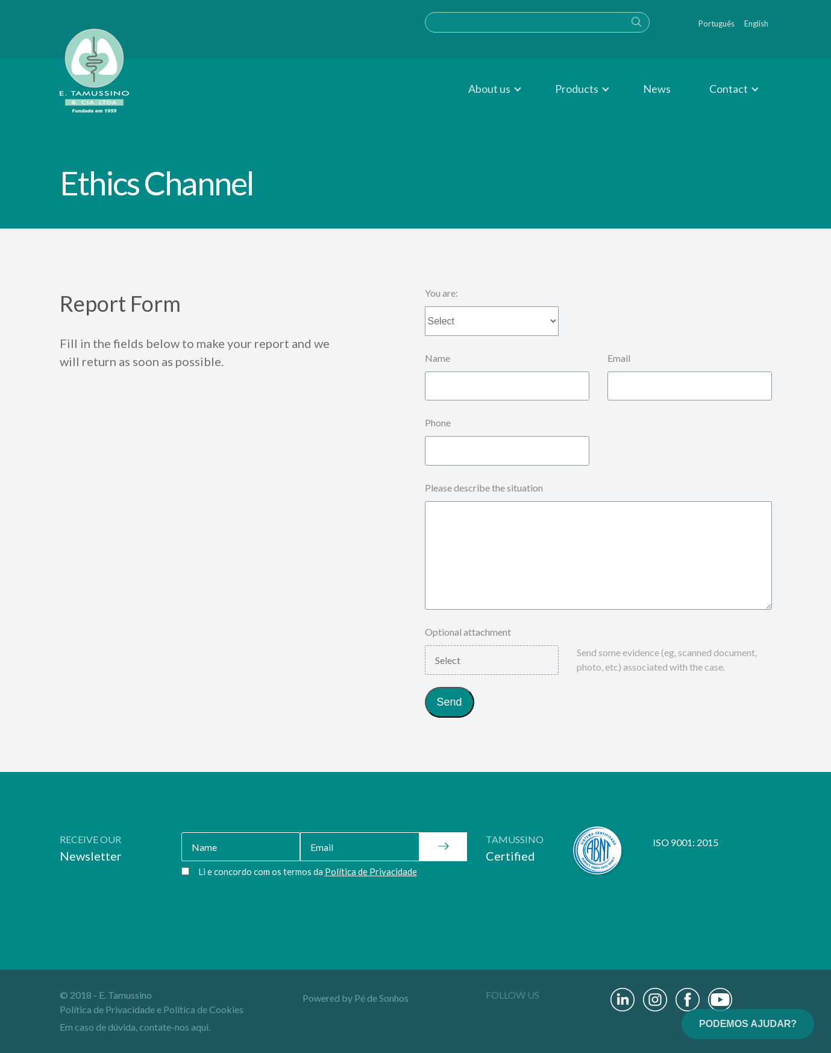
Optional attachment (468, 631)
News (657, 88)
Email (618, 358)
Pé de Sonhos (381, 998)
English (756, 23)
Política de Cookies (203, 1009)
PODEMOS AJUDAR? (748, 1024)
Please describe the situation (484, 487)
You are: (441, 293)
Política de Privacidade (107, 1009)
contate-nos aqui (174, 1026)
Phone (438, 422)
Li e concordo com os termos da (307, 871)
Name (437, 358)
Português (716, 23)
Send (449, 702)
